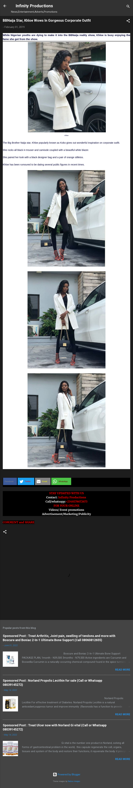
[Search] (128, 7)
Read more (122, 669)
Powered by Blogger (66, 774)
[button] (128, 21)
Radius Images (74, 781)
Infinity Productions (34, 5)
